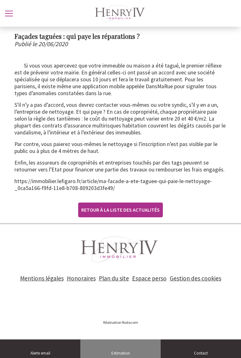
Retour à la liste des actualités (120, 210)
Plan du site (114, 278)
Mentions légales (42, 278)
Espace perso (149, 278)
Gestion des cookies (195, 278)
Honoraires (81, 278)
